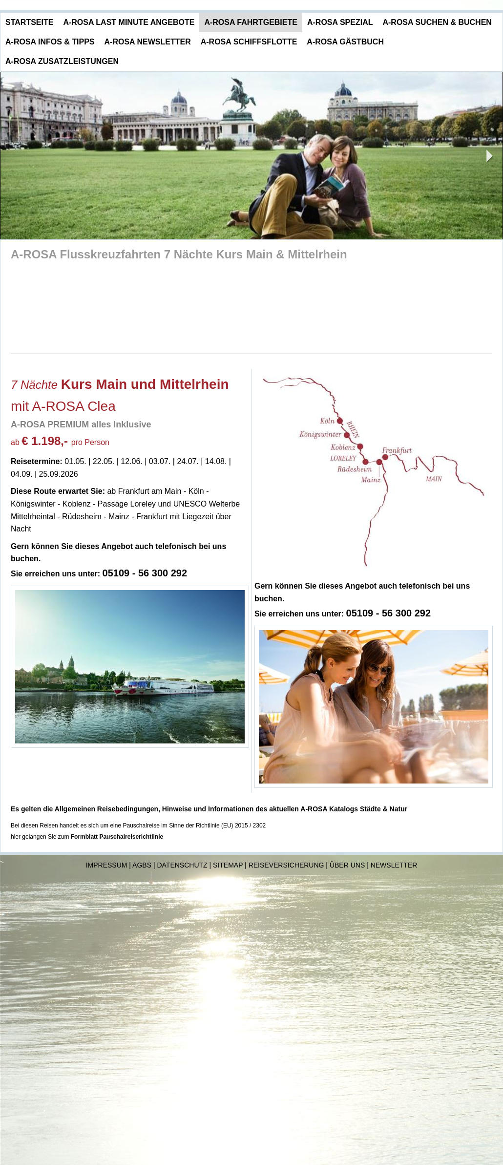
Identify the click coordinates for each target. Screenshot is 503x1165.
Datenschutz (182, 865)
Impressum (106, 865)
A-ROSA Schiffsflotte (249, 42)
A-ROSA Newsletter (148, 42)
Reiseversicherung (286, 865)
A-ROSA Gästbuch (345, 42)
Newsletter (394, 865)
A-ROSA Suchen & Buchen (436, 22)
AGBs (141, 865)
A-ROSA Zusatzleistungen (62, 61)
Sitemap (228, 865)
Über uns (347, 865)
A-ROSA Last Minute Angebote (128, 22)
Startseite (29, 22)
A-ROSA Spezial (340, 22)
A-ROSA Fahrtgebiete (250, 22)
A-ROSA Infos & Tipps (50, 42)
